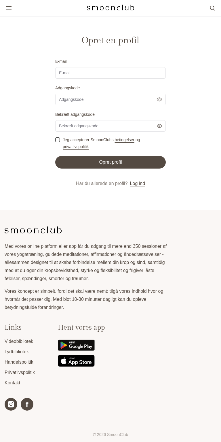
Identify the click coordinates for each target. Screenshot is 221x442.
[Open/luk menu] (9, 8)
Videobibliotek (19, 341)
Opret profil (110, 162)
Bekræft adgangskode (75, 114)
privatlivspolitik (76, 146)
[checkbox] (57, 139)
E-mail (61, 61)
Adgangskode (67, 88)
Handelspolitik (19, 362)
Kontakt (12, 382)
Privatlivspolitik (20, 372)
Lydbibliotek (17, 351)
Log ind (137, 183)
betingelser (125, 139)
